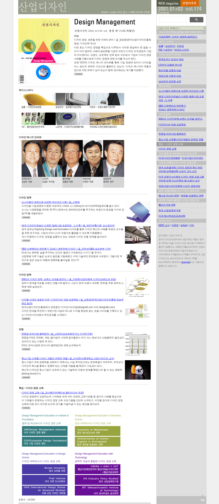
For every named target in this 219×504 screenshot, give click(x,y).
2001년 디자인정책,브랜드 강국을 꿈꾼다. (181, 118)
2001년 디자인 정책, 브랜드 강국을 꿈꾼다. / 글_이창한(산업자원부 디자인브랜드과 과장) (69, 279)
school (184, 225)
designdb (185, 262)
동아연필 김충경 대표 (170, 70)
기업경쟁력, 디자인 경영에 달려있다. (178, 36)
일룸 (161, 46)
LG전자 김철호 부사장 (170, 64)
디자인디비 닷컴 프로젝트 (172, 124)
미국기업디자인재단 (192, 158)
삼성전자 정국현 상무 (170, 81)
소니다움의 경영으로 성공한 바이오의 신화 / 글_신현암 (51, 202)
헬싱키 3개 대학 (167, 205)
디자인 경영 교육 (168, 148)
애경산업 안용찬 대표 (170, 76)
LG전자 (168, 49)
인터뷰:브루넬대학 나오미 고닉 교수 (178, 171)
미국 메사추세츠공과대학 (172, 216)
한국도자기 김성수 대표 (171, 59)
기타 (191, 225)
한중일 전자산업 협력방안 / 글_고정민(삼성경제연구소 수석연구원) (57, 334)
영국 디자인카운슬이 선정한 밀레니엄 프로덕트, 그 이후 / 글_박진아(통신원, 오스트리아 (68, 225)
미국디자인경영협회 (169, 158)
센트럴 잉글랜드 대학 (192, 195)
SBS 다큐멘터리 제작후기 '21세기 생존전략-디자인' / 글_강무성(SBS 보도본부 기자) (66, 248)
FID (161, 49)
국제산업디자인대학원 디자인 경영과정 (179, 186)
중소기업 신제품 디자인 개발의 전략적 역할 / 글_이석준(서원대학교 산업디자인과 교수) (68, 358)
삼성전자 (170, 46)
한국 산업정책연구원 (170, 210)
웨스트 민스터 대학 (169, 195)
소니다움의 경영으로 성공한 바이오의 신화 (181, 91)
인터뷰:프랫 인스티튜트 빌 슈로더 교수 (179, 180)
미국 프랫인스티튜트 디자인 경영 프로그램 (181, 176)
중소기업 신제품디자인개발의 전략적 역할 (181, 139)
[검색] (172, 20)
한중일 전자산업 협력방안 (172, 134)
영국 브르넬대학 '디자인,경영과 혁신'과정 (181, 167)
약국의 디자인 (181, 49)
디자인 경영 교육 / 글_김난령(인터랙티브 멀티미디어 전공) (53, 392)
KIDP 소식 (164, 225)
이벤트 (175, 225)
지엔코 (180, 46)
